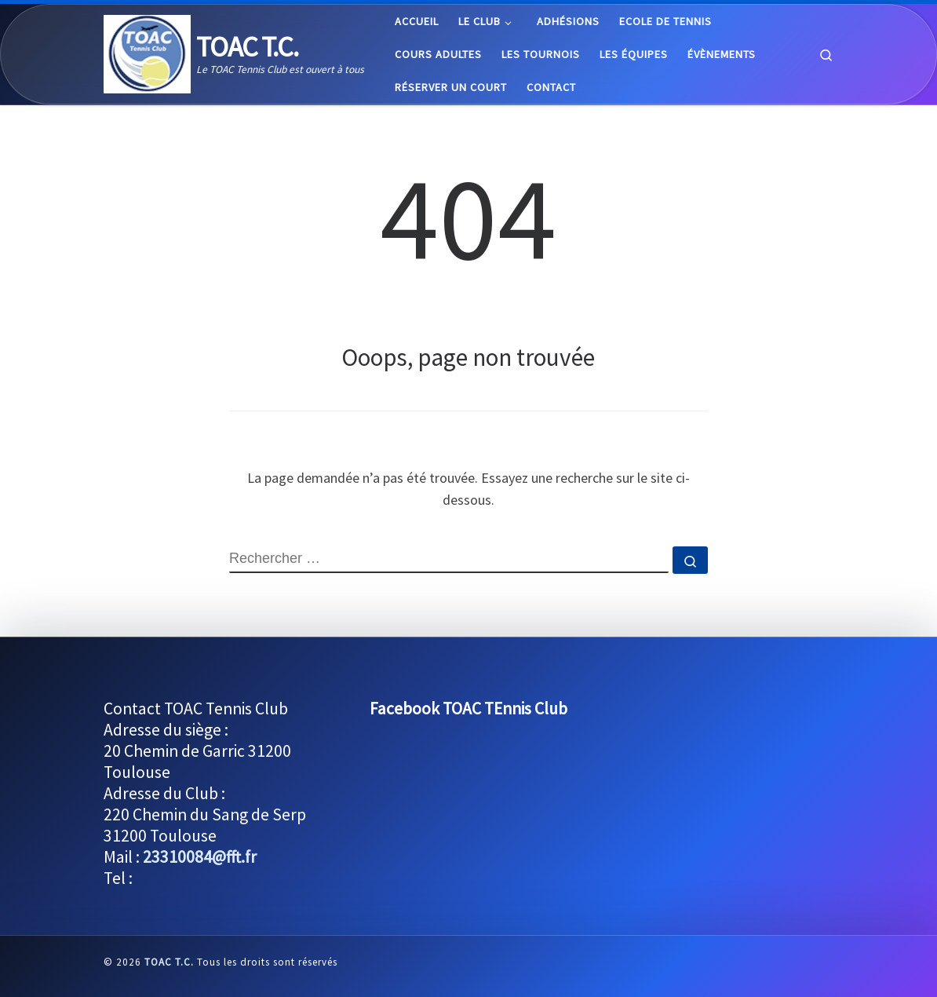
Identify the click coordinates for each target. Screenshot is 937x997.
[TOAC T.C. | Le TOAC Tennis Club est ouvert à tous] (147, 51)
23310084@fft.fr (200, 856)
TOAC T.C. (169, 962)
